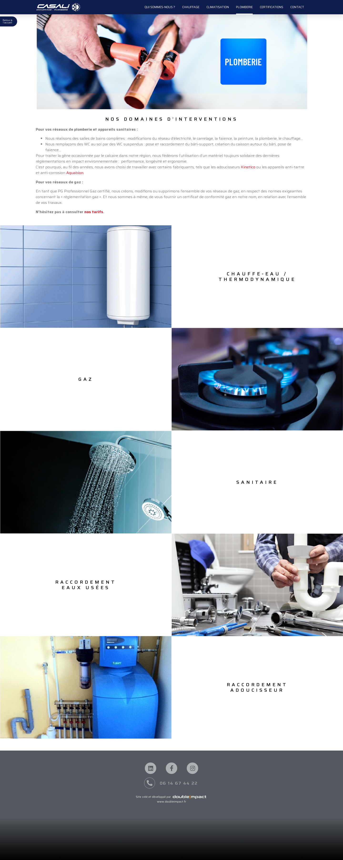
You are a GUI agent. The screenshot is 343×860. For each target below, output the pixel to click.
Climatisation (218, 7)
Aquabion (74, 173)
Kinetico (248, 167)
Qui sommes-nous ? (160, 7)
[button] (243, 61)
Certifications (271, 7)
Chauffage (190, 7)
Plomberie (244, 7)
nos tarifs (93, 212)
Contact (297, 7)
